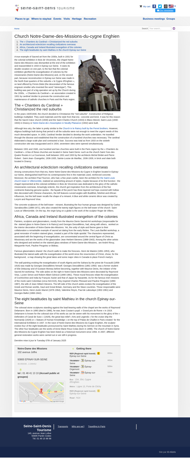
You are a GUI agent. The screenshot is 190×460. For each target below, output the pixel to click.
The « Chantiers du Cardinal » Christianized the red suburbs (49, 41)
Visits (67, 19)
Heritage (77, 19)
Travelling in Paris (96, 426)
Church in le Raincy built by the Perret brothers (85, 128)
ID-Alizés (171, 452)
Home (16, 28)
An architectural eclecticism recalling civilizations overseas (48, 44)
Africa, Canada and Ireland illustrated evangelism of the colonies (51, 47)
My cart (144, 6)
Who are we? (78, 426)
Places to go (22, 19)
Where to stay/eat (41, 19)
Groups (170, 19)
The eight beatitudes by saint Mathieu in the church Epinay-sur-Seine (53, 50)
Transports (63, 426)
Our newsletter (165, 10)
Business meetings (154, 19)
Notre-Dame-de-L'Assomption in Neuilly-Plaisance (57, 123)
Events (57, 19)
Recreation (90, 19)
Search (145, 28)
